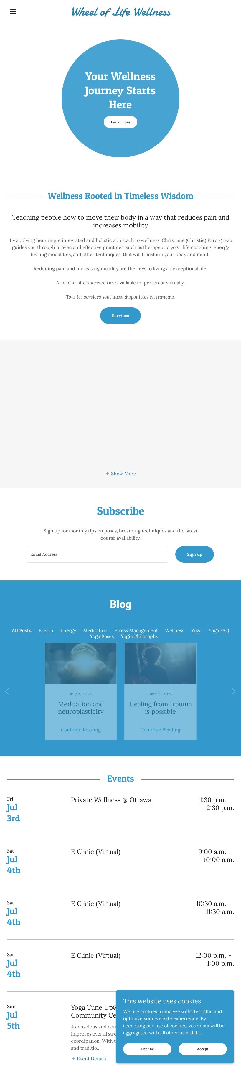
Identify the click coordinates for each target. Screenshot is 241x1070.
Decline (147, 1049)
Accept (202, 1049)
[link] (120, 14)
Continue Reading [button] (81, 714)
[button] (24, 11)
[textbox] (97, 554)
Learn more (120, 122)
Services (120, 315)
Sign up (194, 554)
